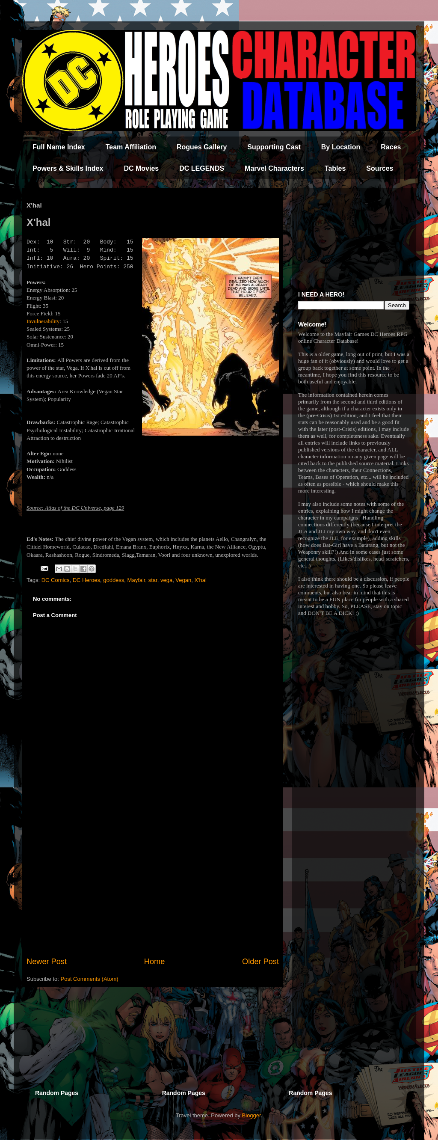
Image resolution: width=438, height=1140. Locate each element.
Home (154, 961)
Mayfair (136, 580)
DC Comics (55, 580)
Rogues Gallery (202, 147)
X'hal (200, 580)
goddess (113, 580)
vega (166, 580)
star (152, 580)
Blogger (251, 1115)
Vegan (183, 580)
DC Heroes (86, 580)
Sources (379, 168)
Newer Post (47, 961)
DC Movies (141, 168)
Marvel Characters (274, 168)
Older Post (260, 961)
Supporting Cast (273, 147)
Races (391, 147)
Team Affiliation (131, 147)
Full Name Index (59, 147)
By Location (341, 147)
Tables (335, 168)
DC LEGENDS (201, 168)
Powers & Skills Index (68, 168)
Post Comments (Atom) (89, 979)
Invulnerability (43, 321)
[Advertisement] (153, 885)
